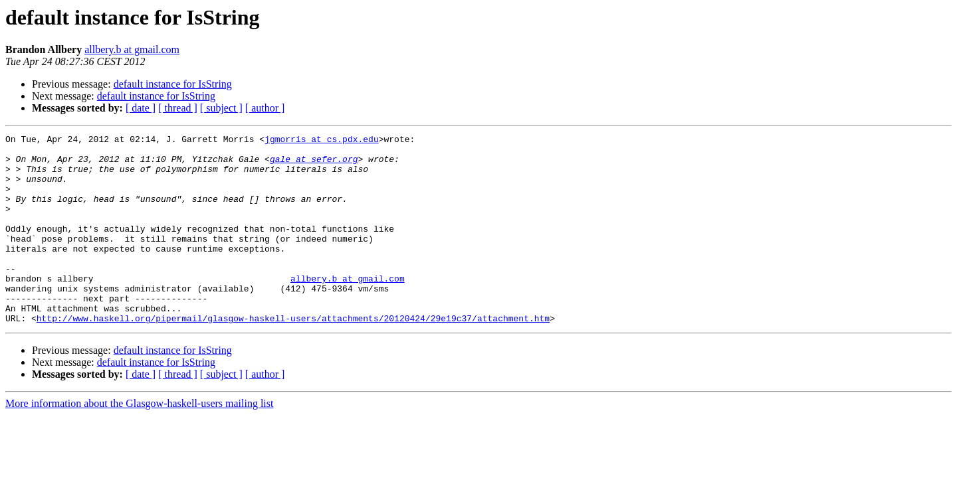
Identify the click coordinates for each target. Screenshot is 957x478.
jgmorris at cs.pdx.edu (322, 141)
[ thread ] (177, 108)
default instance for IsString (173, 84)
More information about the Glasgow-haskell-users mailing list (139, 441)
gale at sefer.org (314, 165)
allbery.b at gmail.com (131, 49)
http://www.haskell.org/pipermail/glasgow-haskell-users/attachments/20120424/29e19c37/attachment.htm (293, 356)
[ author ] (265, 108)
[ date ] (141, 108)
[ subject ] (221, 108)
